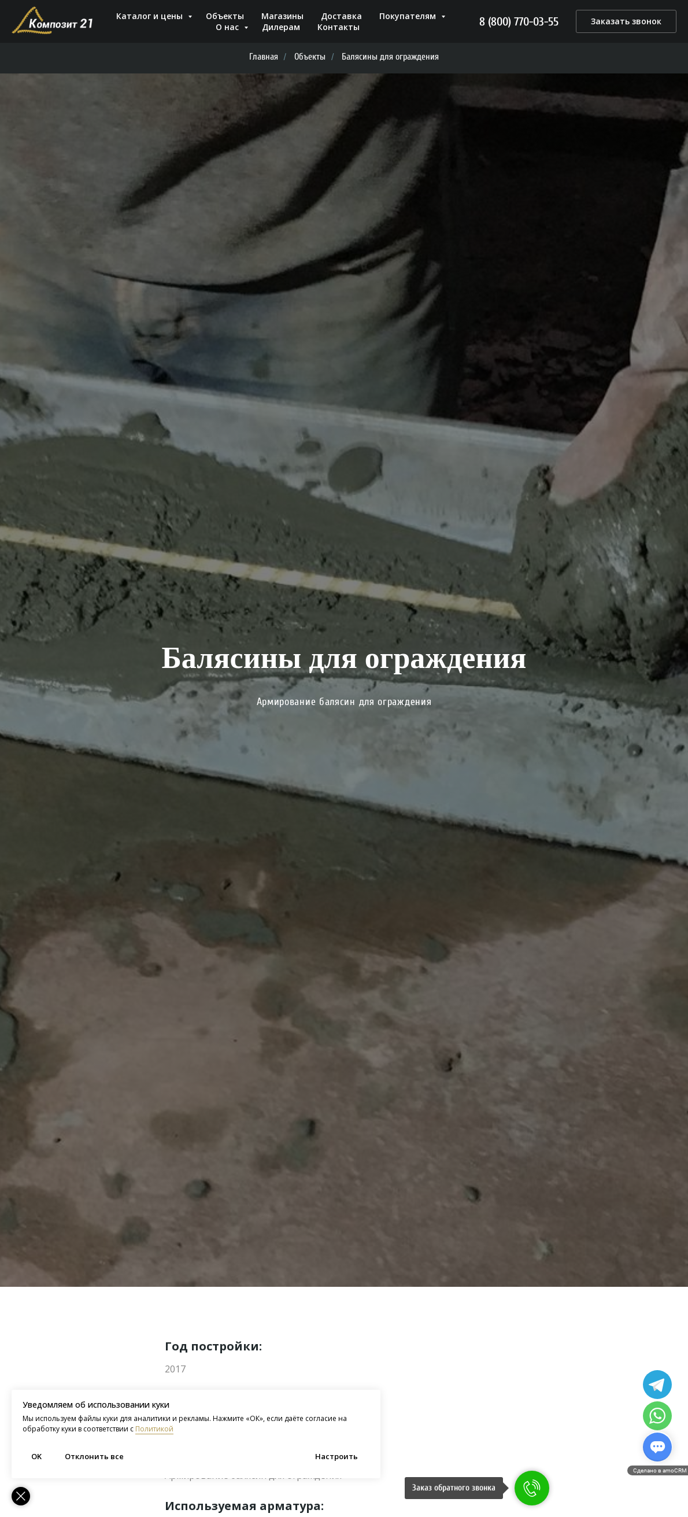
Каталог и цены (150, 15)
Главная (263, 56)
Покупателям (408, 15)
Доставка (341, 15)
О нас (228, 26)
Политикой (165, 1429)
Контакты (338, 26)
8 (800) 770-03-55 (518, 21)
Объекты (225, 15)
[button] (626, 21)
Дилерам (281, 26)
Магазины (282, 15)
